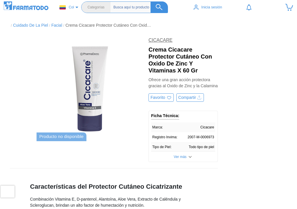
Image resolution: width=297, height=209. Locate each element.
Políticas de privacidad (240, 189)
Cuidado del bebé (171, 201)
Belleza (162, 195)
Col (66, 7)
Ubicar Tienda (103, 189)
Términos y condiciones (241, 195)
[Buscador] (140, 7)
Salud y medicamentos (175, 189)
